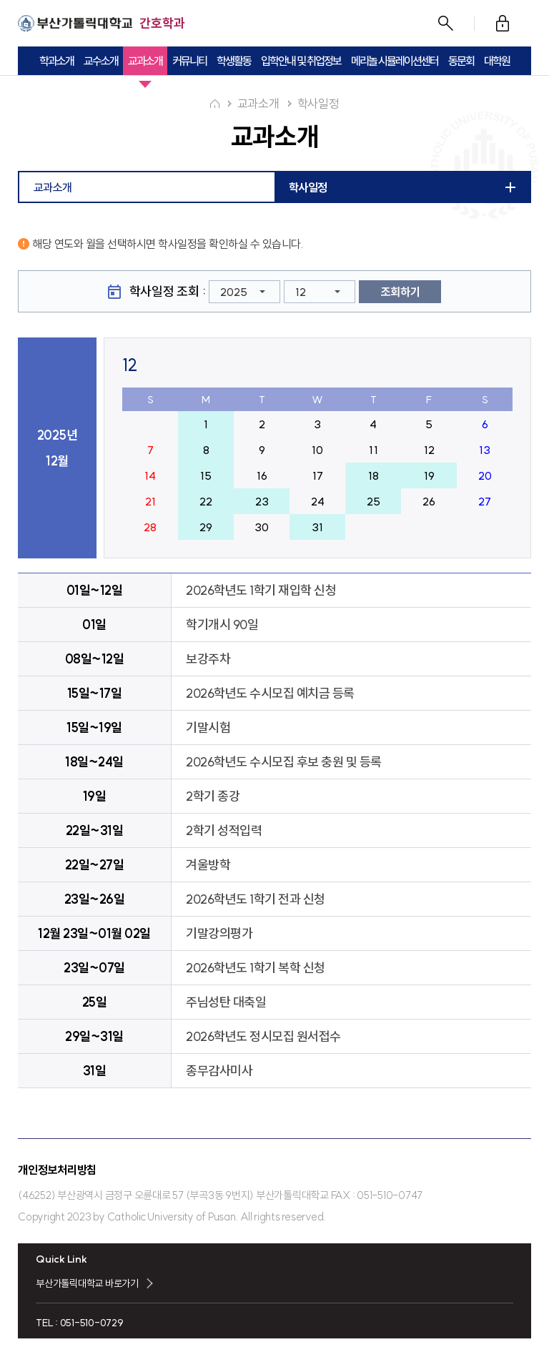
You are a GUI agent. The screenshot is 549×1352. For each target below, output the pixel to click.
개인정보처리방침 (57, 1169)
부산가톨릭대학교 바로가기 (87, 1283)
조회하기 (400, 291)
